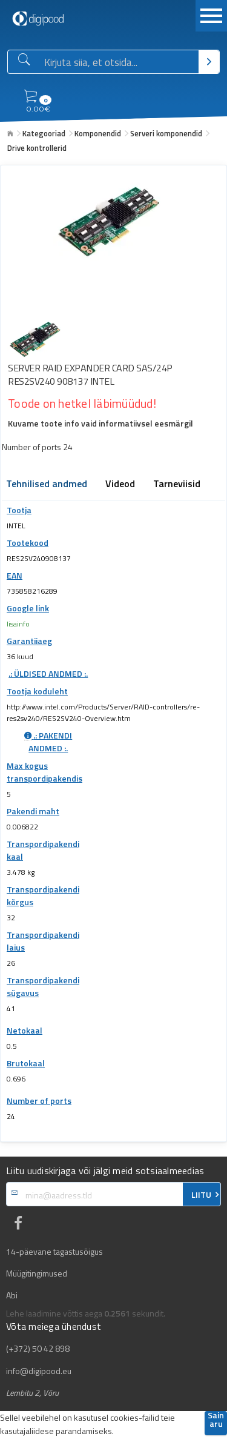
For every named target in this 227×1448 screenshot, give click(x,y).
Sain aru (216, 1420)
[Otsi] (209, 61)
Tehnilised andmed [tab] (46, 485)
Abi (12, 1295)
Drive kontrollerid (37, 148)
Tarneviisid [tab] (176, 485)
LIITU (201, 1194)
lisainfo (18, 623)
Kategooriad (43, 133)
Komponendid (97, 133)
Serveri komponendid (166, 133)
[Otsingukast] (119, 62)
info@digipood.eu (38, 1371)
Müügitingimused (36, 1273)
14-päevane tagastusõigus (54, 1251)
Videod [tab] (120, 485)
